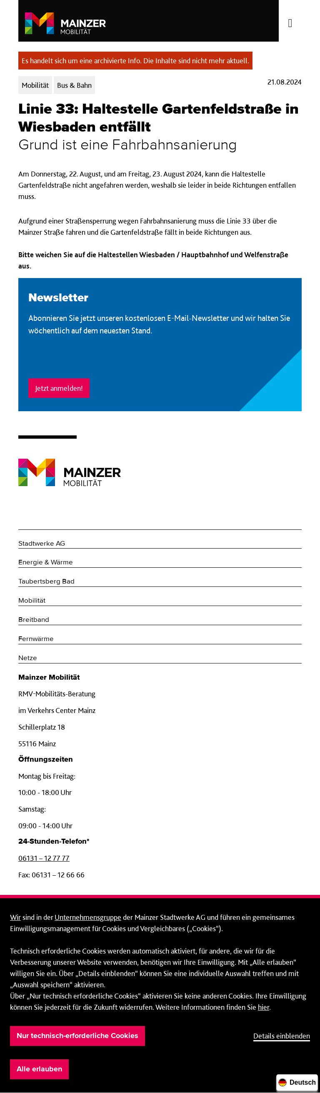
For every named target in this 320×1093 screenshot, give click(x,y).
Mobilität (31, 600)
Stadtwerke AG (41, 543)
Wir (15, 917)
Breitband (33, 620)
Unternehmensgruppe (88, 917)
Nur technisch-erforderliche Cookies (77, 1036)
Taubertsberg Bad (46, 581)
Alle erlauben (39, 1069)
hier (263, 1007)
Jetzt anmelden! (59, 388)
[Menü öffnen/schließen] (290, 21)
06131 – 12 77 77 (44, 858)
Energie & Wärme (45, 562)
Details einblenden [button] (281, 1035)
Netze (27, 658)
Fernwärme (36, 639)
